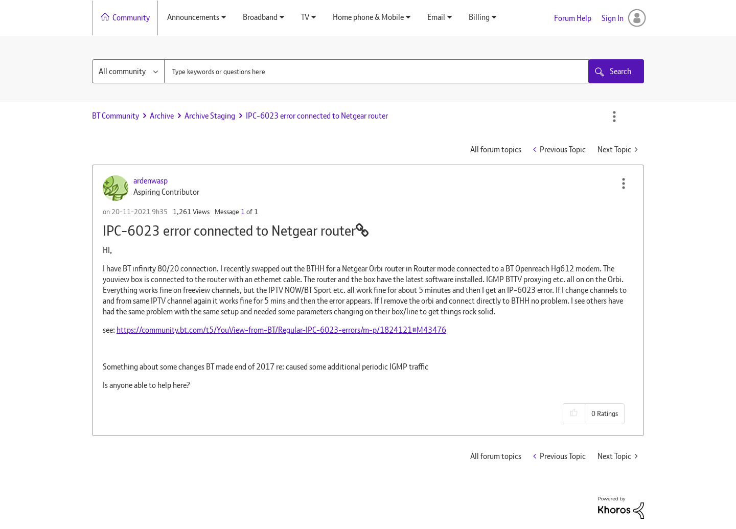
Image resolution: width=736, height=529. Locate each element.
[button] (623, 183)
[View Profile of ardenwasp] (150, 180)
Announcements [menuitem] (193, 17)
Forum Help (572, 18)
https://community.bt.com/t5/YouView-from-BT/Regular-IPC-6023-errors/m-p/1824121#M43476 (281, 330)
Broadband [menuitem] (260, 17)
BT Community (115, 115)
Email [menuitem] (436, 17)
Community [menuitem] (131, 17)
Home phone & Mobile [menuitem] (368, 17)
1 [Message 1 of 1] (243, 211)
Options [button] (614, 116)
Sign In (613, 18)
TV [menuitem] (305, 17)
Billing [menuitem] (479, 17)
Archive (162, 115)
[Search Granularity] (128, 71)
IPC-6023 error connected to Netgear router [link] (317, 115)
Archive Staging (210, 115)
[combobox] (377, 71)
